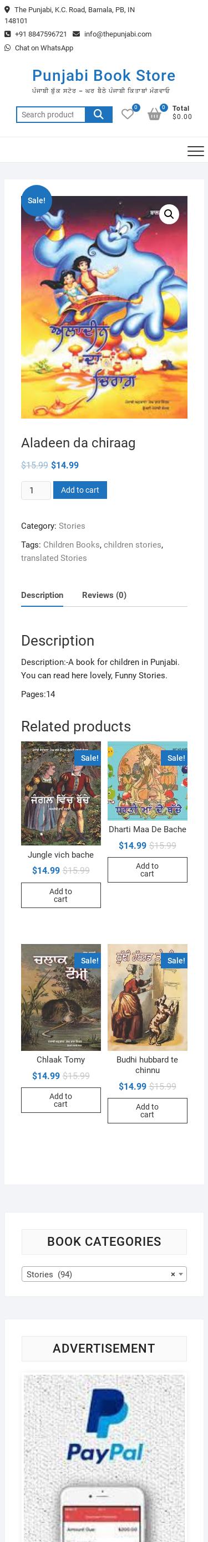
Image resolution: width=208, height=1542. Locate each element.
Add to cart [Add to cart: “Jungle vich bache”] (60, 895)
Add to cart (80, 490)
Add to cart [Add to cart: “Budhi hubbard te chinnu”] (147, 1110)
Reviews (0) (104, 595)
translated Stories (54, 558)
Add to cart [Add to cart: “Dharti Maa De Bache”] (147, 870)
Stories (72, 526)
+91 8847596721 (35, 34)
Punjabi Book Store (104, 75)
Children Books (71, 545)
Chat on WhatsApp (38, 48)
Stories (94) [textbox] (101, 1274)
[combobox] (104, 1274)
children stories (132, 545)
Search (99, 114)
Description (42, 595)
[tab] (42, 595)
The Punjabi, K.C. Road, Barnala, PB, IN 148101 (69, 15)
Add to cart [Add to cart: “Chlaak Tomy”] (60, 1100)
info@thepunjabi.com (112, 34)
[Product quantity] (36, 490)
